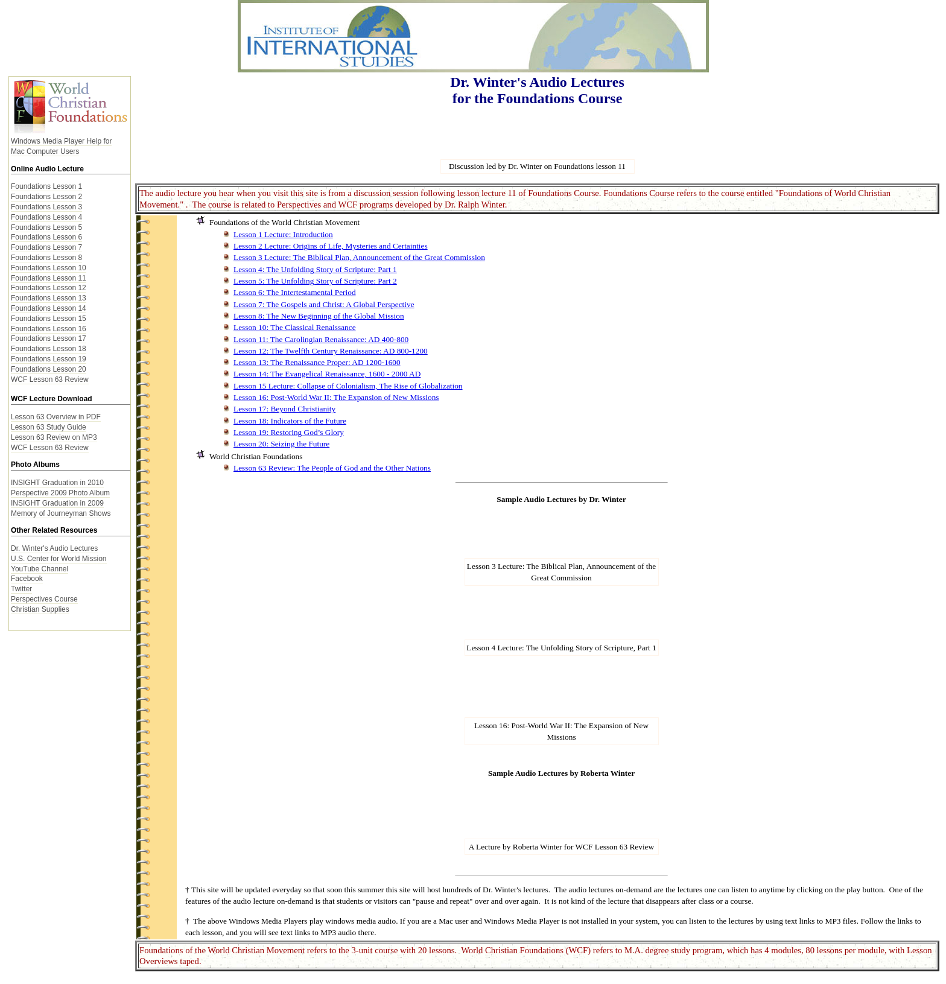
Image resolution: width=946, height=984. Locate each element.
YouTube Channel (39, 569)
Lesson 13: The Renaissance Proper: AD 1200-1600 (317, 362)
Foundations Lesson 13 (48, 298)
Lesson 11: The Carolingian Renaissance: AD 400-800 (320, 339)
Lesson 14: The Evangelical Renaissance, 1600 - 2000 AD (327, 373)
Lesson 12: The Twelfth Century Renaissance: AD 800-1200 (330, 350)
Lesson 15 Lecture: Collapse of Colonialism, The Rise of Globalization (348, 385)
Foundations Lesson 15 (48, 318)
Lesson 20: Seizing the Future (281, 443)
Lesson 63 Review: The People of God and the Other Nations (332, 467)
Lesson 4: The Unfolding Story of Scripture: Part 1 (315, 269)
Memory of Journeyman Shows (60, 513)
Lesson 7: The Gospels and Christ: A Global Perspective (323, 304)
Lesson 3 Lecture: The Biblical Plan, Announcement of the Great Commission (359, 257)
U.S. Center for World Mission (59, 558)
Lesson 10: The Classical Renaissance (294, 327)
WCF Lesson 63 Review (50, 379)
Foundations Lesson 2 (46, 196)
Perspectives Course (44, 599)
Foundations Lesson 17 (48, 338)
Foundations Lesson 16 (48, 329)
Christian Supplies (40, 609)
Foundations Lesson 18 (48, 348)
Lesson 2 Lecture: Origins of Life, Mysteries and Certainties (330, 245)
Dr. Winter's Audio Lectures (54, 548)
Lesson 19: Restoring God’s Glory (288, 432)
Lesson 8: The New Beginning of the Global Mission (318, 315)
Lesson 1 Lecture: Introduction (283, 234)
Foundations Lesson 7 (46, 247)
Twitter (21, 589)
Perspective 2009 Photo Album (60, 493)
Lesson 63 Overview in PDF (56, 417)
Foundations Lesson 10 (48, 268)
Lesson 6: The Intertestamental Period (294, 292)
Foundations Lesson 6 (46, 237)
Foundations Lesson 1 (46, 186)
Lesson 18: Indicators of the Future (289, 420)
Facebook (27, 578)
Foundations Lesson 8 (46, 257)
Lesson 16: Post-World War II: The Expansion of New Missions (336, 397)
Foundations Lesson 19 (48, 359)
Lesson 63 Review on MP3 (54, 437)
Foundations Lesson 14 (48, 308)
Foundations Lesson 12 (48, 288)
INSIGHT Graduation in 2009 (57, 503)
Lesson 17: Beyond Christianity (284, 408)
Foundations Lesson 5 (46, 227)
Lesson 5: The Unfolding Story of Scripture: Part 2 (315, 280)
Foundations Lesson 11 (48, 278)
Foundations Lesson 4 (46, 217)
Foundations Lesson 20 (48, 369)
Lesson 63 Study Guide (48, 427)
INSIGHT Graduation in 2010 (57, 482)
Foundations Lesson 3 (46, 207)
